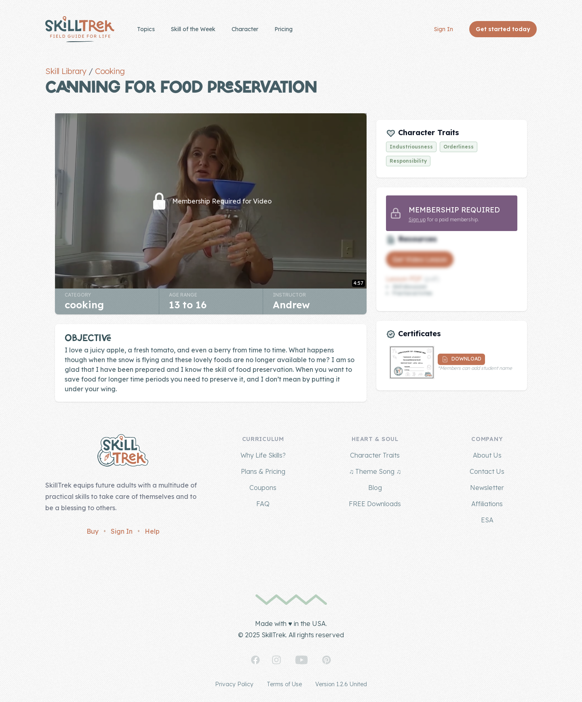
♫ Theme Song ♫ (375, 471)
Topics (146, 29)
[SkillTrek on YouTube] (301, 659)
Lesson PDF (404, 279)
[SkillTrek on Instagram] (276, 659)
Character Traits (375, 455)
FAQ (263, 504)
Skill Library (65, 71)
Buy (92, 531)
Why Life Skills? (263, 455)
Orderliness (458, 147)
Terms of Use (284, 684)
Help (152, 531)
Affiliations (487, 504)
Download (461, 359)
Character (245, 29)
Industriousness (411, 147)
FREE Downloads (375, 504)
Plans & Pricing (263, 471)
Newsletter (487, 488)
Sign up (417, 219)
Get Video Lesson (419, 259)
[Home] (79, 29)
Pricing (283, 29)
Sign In (443, 29)
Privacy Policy (234, 684)
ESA (487, 520)
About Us (487, 455)
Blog (375, 488)
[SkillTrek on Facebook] (255, 659)
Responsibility (408, 161)
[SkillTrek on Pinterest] (326, 659)
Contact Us (487, 471)
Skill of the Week (193, 29)
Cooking (110, 71)
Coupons (262, 488)
